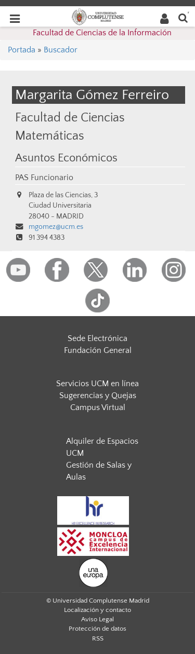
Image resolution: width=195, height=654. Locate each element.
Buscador (60, 50)
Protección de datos (97, 628)
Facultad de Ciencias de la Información (102, 32)
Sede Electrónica (97, 338)
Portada (21, 50)
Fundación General (98, 350)
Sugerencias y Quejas (97, 395)
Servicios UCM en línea (97, 383)
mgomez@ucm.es (56, 227)
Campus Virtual (97, 407)
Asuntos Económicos (66, 158)
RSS (97, 638)
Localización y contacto (97, 610)
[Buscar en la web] (183, 17)
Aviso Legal (97, 619)
